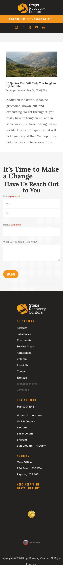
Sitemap (22, 377)
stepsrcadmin (17, 90)
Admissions (24, 352)
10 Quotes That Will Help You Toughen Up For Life (31, 85)
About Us (22, 365)
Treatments (24, 340)
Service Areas (25, 346)
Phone (12, 224)
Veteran (22, 359)
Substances (24, 334)
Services (22, 327)
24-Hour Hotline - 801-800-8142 (30, 19)
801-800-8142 (25, 406)
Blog (45, 90)
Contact (22, 371)
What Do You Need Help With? (20, 241)
